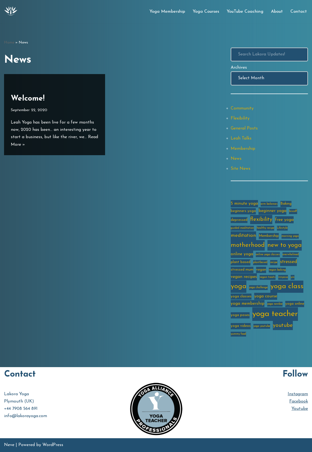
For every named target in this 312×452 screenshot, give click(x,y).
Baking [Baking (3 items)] (285, 203)
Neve (9, 445)
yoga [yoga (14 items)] (238, 286)
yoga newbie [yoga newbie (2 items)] (275, 304)
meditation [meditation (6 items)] (243, 235)
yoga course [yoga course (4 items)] (265, 296)
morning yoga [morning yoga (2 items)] (290, 236)
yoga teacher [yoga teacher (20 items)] (275, 314)
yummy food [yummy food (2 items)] (238, 334)
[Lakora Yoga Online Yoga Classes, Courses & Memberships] (11, 11)
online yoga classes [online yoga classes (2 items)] (268, 254)
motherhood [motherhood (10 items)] (248, 245)
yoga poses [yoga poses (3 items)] (240, 315)
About (277, 11)
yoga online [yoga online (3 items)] (294, 303)
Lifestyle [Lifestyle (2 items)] (282, 228)
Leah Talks (241, 138)
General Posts (244, 128)
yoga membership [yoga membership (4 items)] (247, 303)
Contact (298, 11)
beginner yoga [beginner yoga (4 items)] (272, 211)
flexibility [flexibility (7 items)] (261, 219)
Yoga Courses (206, 11)
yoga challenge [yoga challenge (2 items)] (258, 287)
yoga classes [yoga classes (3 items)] (241, 296)
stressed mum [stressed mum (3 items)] (242, 269)
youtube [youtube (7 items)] (283, 325)
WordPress (52, 445)
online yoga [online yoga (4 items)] (242, 254)
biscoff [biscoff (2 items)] (293, 211)
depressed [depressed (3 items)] (239, 220)
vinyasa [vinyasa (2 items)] (283, 277)
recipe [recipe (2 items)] (273, 262)
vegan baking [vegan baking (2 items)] (277, 269)
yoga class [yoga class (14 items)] (286, 286)
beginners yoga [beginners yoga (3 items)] (243, 211)
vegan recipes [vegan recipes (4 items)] (244, 277)
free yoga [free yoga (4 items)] (284, 220)
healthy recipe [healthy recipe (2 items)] (265, 228)
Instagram (298, 394)
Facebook (298, 401)
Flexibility (240, 118)
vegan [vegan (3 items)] (261, 269)
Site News (240, 169)
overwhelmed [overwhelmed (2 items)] (291, 254)
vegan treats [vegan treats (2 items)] (268, 277)
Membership (243, 149)
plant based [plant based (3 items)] (240, 262)
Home (9, 43)
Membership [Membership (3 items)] (269, 236)
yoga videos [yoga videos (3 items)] (241, 326)
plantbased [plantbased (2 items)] (260, 262)
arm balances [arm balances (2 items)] (269, 203)
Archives (239, 67)
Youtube (299, 409)
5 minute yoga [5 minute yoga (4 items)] (244, 203)
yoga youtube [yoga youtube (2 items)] (261, 326)
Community (242, 108)
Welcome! (28, 98)
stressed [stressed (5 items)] (288, 262)
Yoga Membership (167, 11)
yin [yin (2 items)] (292, 277)
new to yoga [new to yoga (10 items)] (284, 245)
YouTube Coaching (245, 11)
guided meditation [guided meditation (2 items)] (242, 228)
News (236, 159)
